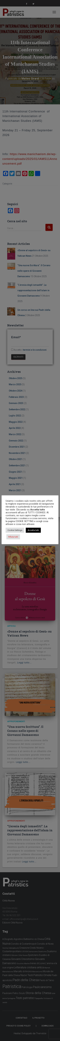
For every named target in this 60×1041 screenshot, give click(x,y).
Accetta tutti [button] (33, 530)
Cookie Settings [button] (15, 530)
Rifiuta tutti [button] (13, 537)
